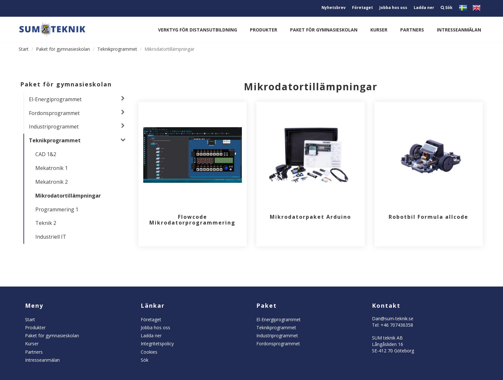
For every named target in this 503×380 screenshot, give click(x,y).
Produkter (263, 30)
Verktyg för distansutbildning (197, 30)
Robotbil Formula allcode (428, 216)
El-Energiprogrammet (55, 99)
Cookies (149, 352)
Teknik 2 (45, 222)
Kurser (378, 30)
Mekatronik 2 (51, 181)
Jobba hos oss (393, 7)
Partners (412, 30)
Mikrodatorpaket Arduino (310, 216)
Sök (447, 7)
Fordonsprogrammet (54, 113)
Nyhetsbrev (334, 7)
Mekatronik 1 (51, 168)
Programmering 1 (56, 209)
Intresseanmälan (459, 30)
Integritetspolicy (157, 343)
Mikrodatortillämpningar (68, 195)
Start (24, 49)
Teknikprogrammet (117, 49)
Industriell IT (50, 236)
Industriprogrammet (54, 126)
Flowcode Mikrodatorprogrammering (192, 219)
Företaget (362, 7)
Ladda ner (424, 7)
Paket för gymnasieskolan (323, 30)
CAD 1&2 (45, 154)
